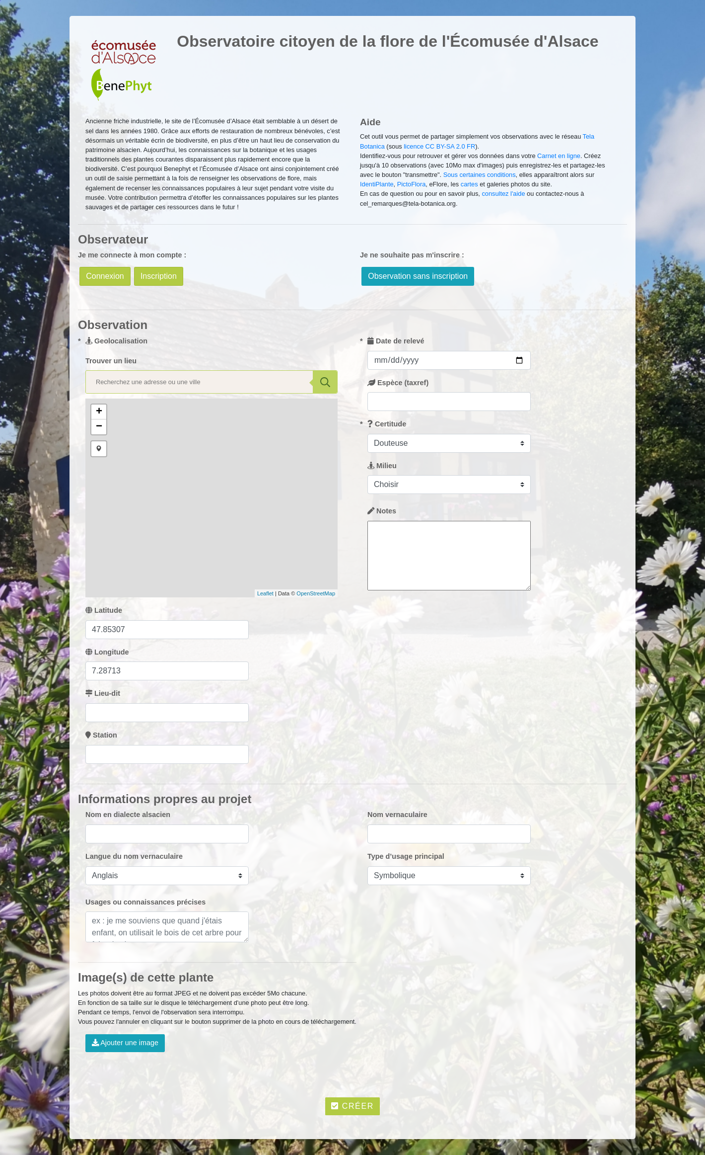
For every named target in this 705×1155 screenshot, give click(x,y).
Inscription (159, 276)
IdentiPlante (377, 184)
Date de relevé (395, 341)
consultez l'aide (503, 193)
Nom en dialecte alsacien (127, 815)
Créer (352, 1106)
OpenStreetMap (315, 593)
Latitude (103, 610)
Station (101, 735)
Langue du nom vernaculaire (134, 856)
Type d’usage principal (405, 856)
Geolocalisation (116, 341)
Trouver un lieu (111, 361)
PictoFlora (411, 184)
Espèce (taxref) (397, 383)
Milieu (382, 466)
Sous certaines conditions (479, 174)
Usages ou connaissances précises (145, 902)
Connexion (105, 276)
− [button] (99, 426)
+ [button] (99, 412)
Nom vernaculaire (397, 815)
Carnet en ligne (558, 156)
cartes (469, 184)
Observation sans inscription (418, 276)
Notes (381, 511)
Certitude (386, 424)
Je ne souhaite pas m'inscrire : (412, 255)
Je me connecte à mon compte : (132, 255)
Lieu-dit (102, 693)
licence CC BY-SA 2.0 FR (439, 146)
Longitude (107, 652)
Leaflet (265, 593)
